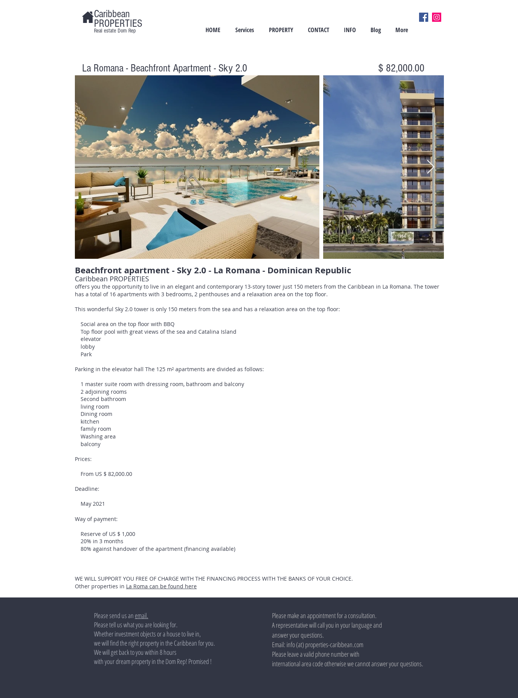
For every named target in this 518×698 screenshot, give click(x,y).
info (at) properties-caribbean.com (325, 644)
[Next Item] (430, 167)
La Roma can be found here (161, 586)
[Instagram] (436, 17)
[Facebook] (423, 17)
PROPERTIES (118, 23)
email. (141, 615)
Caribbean (112, 14)
